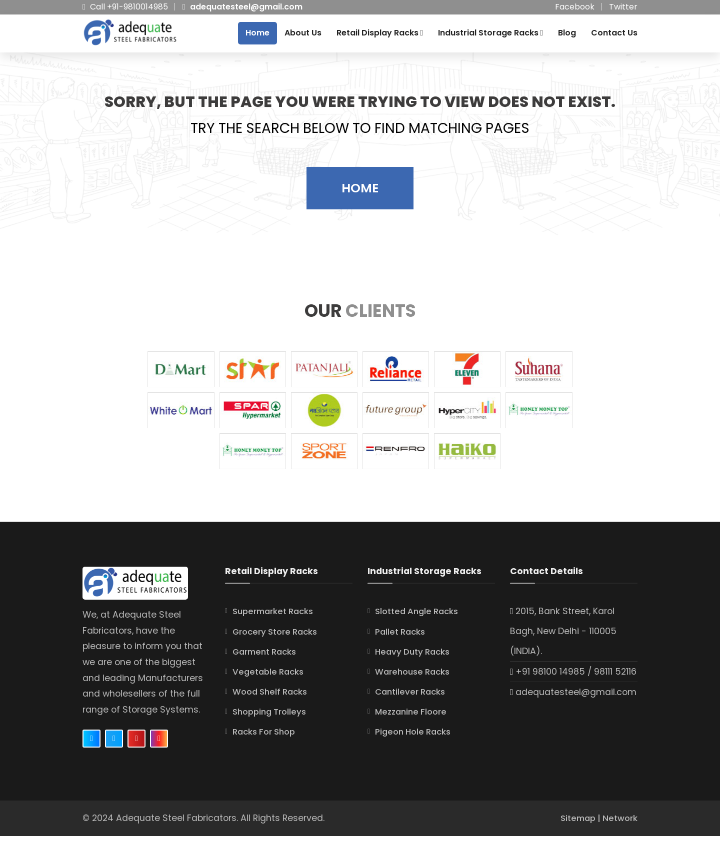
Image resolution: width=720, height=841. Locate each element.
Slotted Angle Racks (419, 617)
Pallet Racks (402, 637)
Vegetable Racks (270, 677)
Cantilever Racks (412, 697)
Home (258, 35)
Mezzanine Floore (413, 717)
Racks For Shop (266, 737)
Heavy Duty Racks (414, 657)
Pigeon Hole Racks (415, 737)
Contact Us (614, 35)
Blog (567, 35)
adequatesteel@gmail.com (246, 6)
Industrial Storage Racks (490, 35)
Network (619, 823)
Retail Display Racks (379, 35)
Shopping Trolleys (272, 717)
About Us (303, 35)
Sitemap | (577, 823)
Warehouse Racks (415, 677)
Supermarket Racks (276, 617)
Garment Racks (267, 657)
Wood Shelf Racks (272, 697)
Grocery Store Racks (278, 637)
